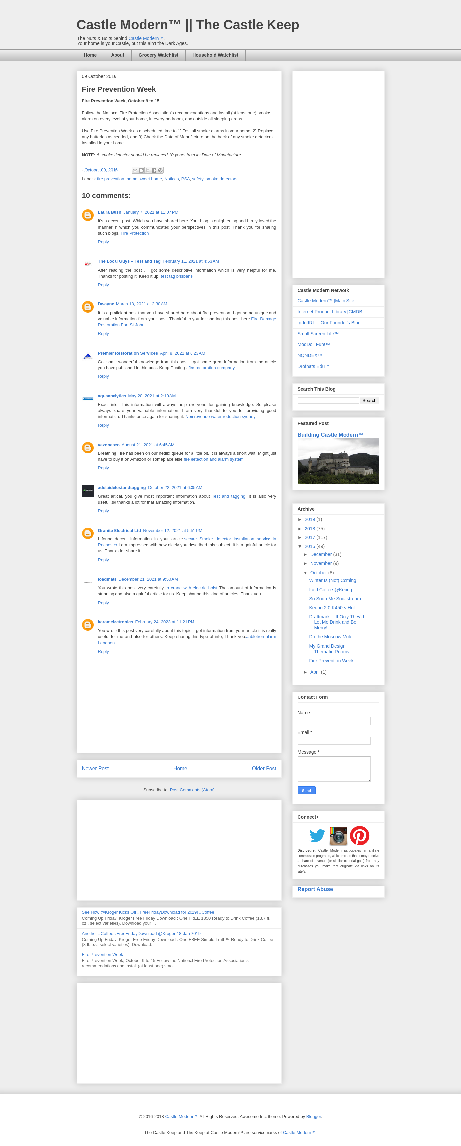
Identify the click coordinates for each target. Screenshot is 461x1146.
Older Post (264, 768)
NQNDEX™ (310, 355)
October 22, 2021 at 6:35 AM (175, 487)
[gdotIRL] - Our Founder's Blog (329, 322)
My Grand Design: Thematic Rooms (329, 648)
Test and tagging (229, 496)
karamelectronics (115, 621)
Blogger (313, 1116)
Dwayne (106, 303)
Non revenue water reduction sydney (220, 416)
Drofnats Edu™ (314, 366)
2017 (310, 537)
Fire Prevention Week (102, 954)
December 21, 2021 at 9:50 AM (148, 579)
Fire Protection (135, 233)
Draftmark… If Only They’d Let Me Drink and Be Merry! (336, 622)
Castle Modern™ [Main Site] (327, 300)
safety (197, 178)
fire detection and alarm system (214, 459)
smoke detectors (221, 178)
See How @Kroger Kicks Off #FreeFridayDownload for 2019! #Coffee (148, 912)
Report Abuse (315, 889)
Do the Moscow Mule (330, 636)
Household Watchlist (215, 55)
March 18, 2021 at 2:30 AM (141, 303)
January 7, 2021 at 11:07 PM (150, 212)
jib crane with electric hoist (191, 587)
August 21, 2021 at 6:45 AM (148, 444)
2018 (310, 528)
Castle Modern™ (145, 38)
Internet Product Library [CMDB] (331, 311)
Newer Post (95, 768)
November (321, 563)
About (117, 55)
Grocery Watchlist (158, 55)
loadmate (107, 579)
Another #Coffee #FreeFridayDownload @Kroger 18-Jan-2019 (141, 933)
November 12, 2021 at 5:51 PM (172, 530)
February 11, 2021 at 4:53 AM (191, 261)
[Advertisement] (179, 848)
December (321, 554)
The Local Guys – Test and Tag (129, 261)
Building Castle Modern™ (331, 435)
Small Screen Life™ (318, 333)
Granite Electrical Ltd (119, 530)
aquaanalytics (112, 395)
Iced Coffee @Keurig (330, 589)
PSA (185, 178)
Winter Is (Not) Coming (332, 580)
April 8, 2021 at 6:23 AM (182, 353)
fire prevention (110, 178)
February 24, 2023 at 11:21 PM (164, 621)
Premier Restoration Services (128, 353)
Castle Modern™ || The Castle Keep (188, 24)
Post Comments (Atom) (192, 789)
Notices (171, 178)
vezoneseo (109, 444)
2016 (310, 546)
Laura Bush (110, 212)
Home (90, 55)
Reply (103, 241)
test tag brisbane (177, 276)
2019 (310, 519)
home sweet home (144, 178)
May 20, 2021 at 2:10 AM (152, 395)
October (319, 572)
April (315, 672)
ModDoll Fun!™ (314, 344)
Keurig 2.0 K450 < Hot (332, 607)
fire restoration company (212, 367)
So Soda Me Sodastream (335, 598)
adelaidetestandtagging (122, 487)
